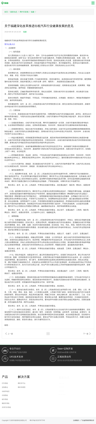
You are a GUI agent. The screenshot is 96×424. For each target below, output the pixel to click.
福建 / (34, 12)
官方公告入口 (9, 44)
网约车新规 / (25, 12)
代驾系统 (16, 395)
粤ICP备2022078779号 (37, 420)
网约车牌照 (41, 387)
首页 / (7, 12)
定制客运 (16, 387)
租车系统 (16, 399)
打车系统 (16, 384)
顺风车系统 (16, 403)
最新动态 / (15, 12)
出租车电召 (16, 391)
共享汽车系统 (17, 406)
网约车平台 (41, 383)
